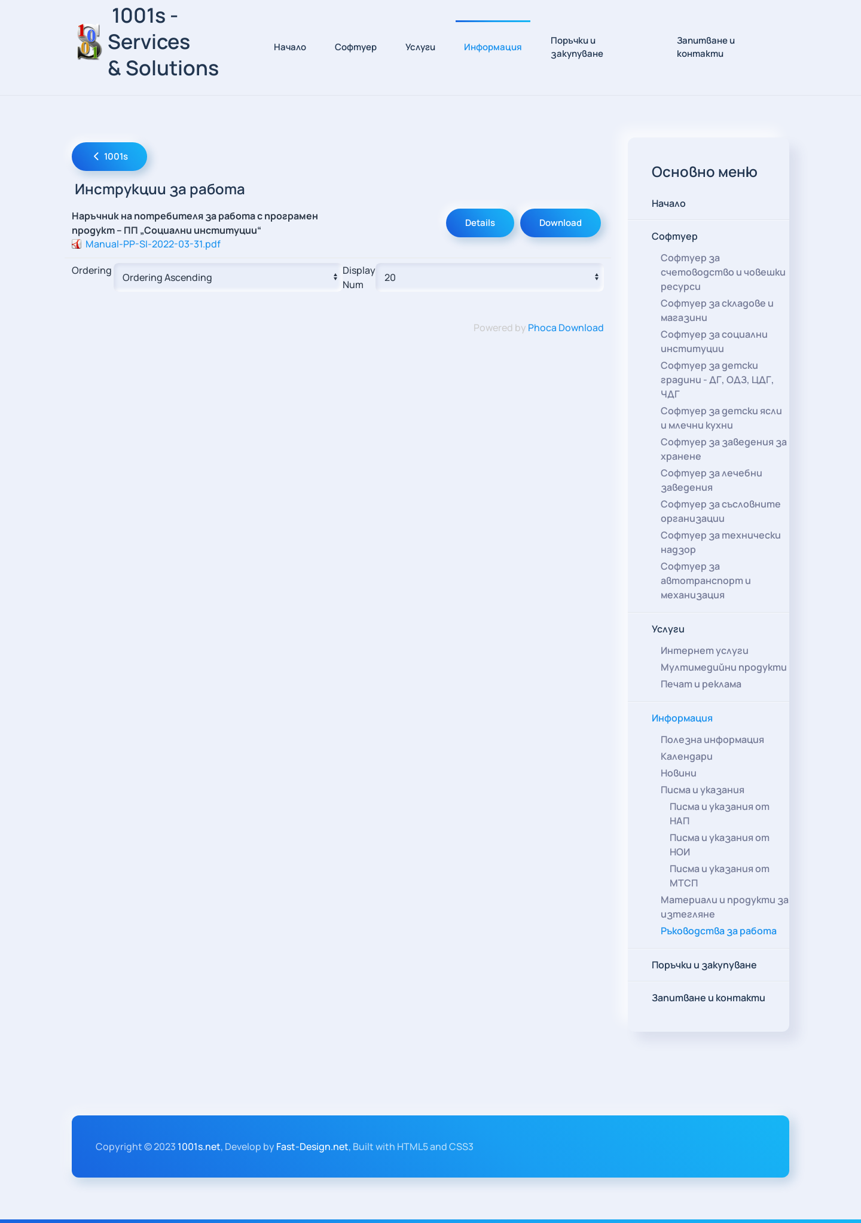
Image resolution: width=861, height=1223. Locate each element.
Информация (682, 717)
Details (480, 222)
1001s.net (199, 1146)
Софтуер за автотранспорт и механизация (706, 580)
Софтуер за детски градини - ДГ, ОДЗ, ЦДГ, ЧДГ (717, 379)
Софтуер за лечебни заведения (711, 480)
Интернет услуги (705, 650)
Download (560, 222)
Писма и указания (702, 789)
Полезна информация (712, 739)
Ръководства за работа (719, 930)
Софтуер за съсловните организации (721, 511)
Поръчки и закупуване (577, 47)
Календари (687, 756)
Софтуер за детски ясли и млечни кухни (721, 418)
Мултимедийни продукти (724, 667)
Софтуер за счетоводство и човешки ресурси (723, 272)
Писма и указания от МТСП (720, 875)
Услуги (668, 628)
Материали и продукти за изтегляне (725, 907)
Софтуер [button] (356, 47)
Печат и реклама (701, 683)
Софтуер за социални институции (714, 341)
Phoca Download (566, 327)
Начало (290, 47)
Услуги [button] (420, 47)
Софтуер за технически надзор (721, 542)
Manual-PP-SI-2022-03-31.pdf (153, 243)
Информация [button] (493, 47)
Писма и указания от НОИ (720, 844)
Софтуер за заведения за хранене (724, 449)
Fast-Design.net (312, 1146)
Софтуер (675, 236)
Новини (679, 772)
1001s (109, 156)
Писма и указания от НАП (720, 813)
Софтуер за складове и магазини (717, 310)
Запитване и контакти (706, 47)
